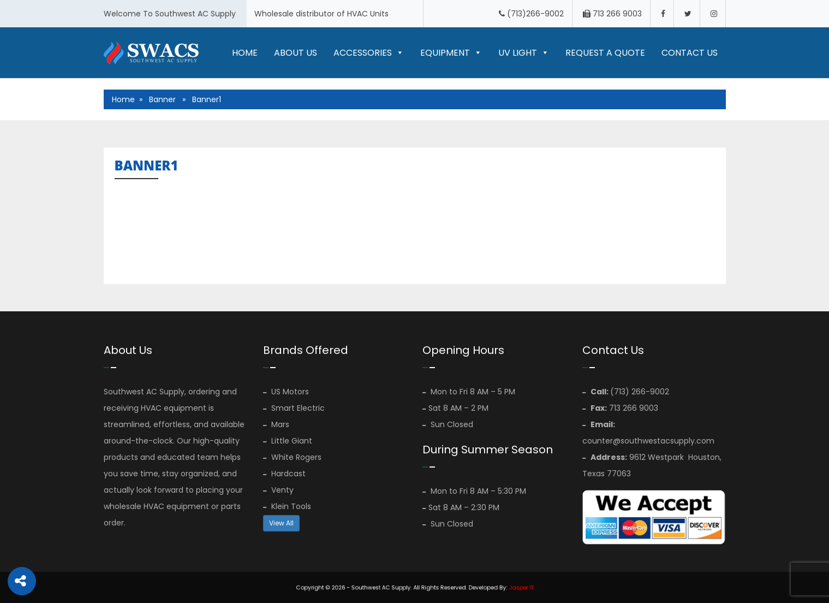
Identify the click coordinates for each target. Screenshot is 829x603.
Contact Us (689, 52)
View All (281, 523)
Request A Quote (605, 52)
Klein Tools (287, 506)
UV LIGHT (523, 52)
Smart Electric (294, 408)
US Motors (286, 391)
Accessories (368, 52)
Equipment (451, 52)
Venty (278, 489)
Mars (276, 424)
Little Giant (287, 440)
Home (245, 52)
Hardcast (284, 473)
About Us (295, 52)
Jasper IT (498, 587)
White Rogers (292, 457)
